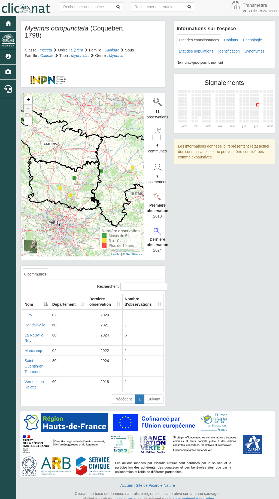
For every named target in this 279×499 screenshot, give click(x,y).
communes (35, 274)
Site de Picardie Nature (155, 480)
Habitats (231, 40)
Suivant (154, 393)
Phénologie (252, 40)
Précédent (123, 393)
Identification (229, 51)
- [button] (28, 109)
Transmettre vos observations (260, 8)
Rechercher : (130, 287)
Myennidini (80, 55)
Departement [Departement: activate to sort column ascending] (65, 304)
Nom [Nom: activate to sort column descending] (29, 304)
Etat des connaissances (199, 40)
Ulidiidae (112, 50)
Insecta (46, 50)
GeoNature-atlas (127, 493)
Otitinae (46, 55)
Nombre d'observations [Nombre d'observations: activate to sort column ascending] (137, 302)
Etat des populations (196, 51)
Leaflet (115, 254)
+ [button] (28, 100)
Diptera (77, 50)
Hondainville (35, 325)
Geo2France (134, 254)
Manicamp (33, 350)
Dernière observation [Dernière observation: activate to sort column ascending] (98, 302)
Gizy (28, 315)
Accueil (126, 480)
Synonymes (255, 51)
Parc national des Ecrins (193, 493)
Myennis (116, 55)
